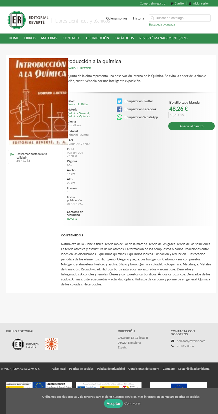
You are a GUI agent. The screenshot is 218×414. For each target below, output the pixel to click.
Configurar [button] (132, 403)
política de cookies (187, 396)
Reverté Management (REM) (164, 38)
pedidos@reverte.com (191, 341)
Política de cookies (81, 368)
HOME (14, 38)
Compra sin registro (152, 3)
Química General (78, 113)
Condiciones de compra (143, 368)
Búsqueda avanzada (162, 24)
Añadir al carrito (192, 126)
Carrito (177, 3)
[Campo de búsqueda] (179, 18)
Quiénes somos (117, 18)
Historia (138, 18)
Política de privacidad (111, 368)
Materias (49, 38)
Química (72, 116)
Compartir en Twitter (135, 101)
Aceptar (113, 403)
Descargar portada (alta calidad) (29, 157)
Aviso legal (59, 368)
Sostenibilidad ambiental (194, 368)
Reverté (72, 218)
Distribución (97, 38)
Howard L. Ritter (76, 68)
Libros (30, 38)
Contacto (71, 38)
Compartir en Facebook (136, 109)
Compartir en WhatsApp (137, 117)
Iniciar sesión (199, 3)
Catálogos (124, 38)
